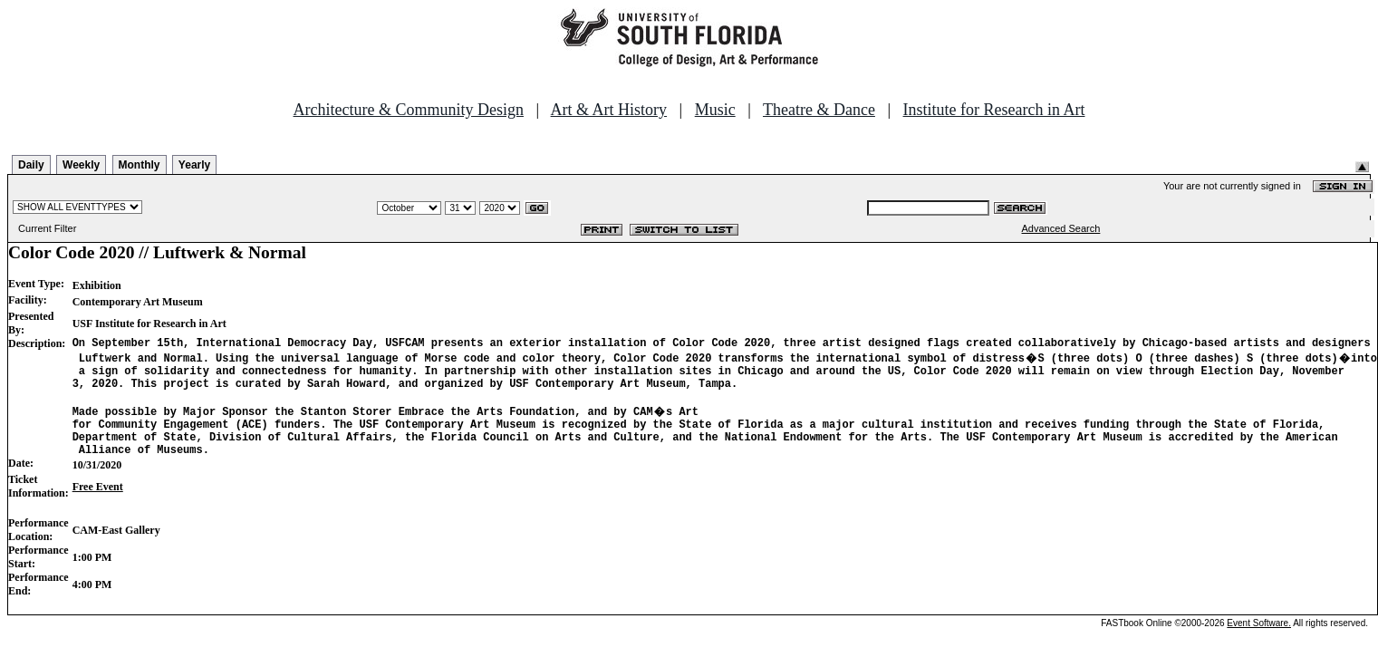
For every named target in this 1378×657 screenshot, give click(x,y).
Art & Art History (609, 110)
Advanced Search (1061, 228)
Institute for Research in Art (994, 110)
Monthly (139, 165)
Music (715, 110)
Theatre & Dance (819, 110)
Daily (31, 165)
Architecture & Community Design (409, 110)
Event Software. (1259, 642)
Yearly (194, 165)
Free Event (97, 505)
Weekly (81, 165)
